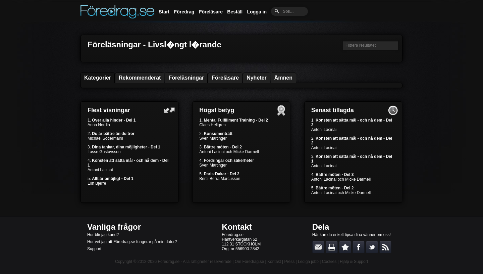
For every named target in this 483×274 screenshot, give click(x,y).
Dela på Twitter (372, 247)
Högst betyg (216, 110)
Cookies (329, 261)
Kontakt (237, 226)
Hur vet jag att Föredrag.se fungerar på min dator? (132, 241)
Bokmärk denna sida (345, 247)
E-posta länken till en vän (318, 247)
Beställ (235, 11)
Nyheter (257, 78)
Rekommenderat (140, 78)
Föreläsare (211, 11)
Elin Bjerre (97, 183)
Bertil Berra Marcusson (219, 178)
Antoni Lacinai (100, 170)
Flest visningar (109, 110)
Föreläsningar (186, 78)
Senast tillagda (332, 110)
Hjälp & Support (354, 261)
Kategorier (97, 78)
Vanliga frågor (114, 226)
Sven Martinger (212, 138)
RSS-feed (385, 247)
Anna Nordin (99, 125)
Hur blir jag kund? (103, 234)
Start (164, 11)
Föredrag (184, 11)
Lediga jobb (308, 261)
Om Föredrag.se (249, 261)
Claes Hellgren (212, 125)
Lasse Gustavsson (104, 151)
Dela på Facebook (359, 247)
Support (94, 248)
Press (289, 261)
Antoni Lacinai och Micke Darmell (229, 151)
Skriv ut (332, 247)
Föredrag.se (169, 261)
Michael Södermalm (105, 138)
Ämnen (283, 78)
